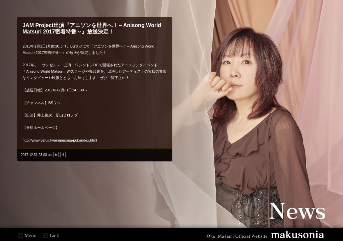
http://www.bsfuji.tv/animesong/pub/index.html (59, 140)
